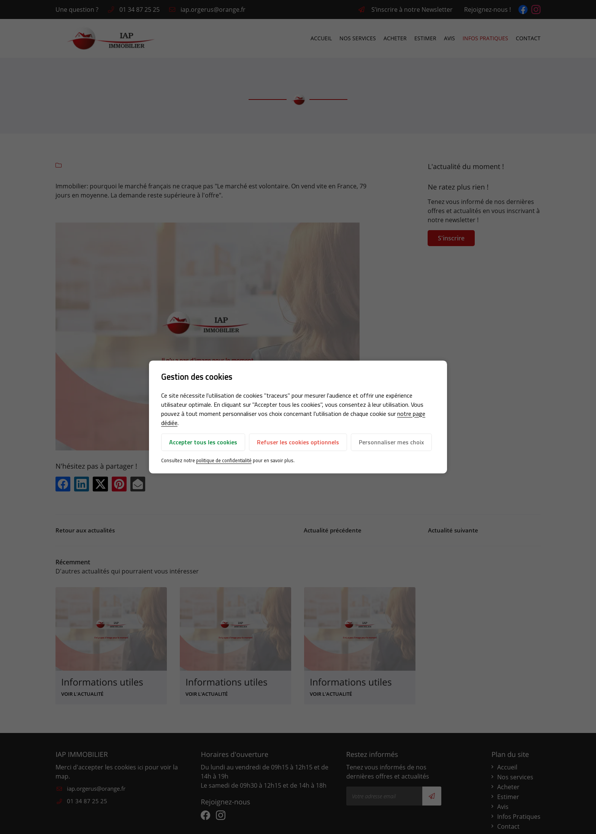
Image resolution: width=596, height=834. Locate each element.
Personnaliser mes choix (391, 442)
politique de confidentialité (224, 460)
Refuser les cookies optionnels (298, 442)
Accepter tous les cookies (203, 442)
